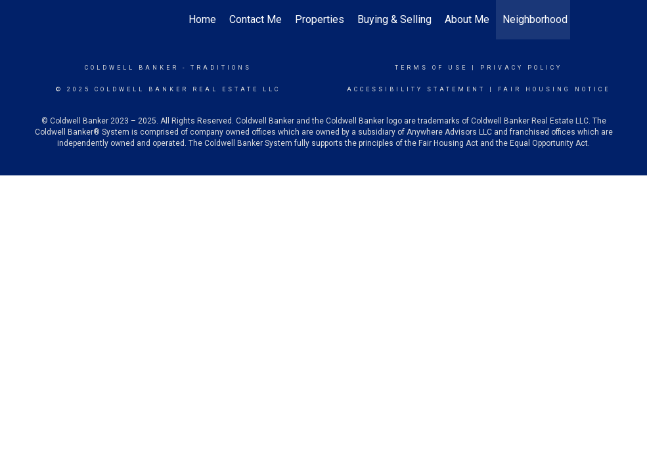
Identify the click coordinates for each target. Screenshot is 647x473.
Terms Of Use (431, 67)
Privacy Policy (521, 67)
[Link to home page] (84, 19)
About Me (467, 19)
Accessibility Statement (416, 89)
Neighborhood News (549, 19)
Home (202, 19)
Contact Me (255, 19)
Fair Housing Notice (554, 89)
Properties (319, 19)
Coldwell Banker (132, 67)
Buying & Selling (394, 19)
